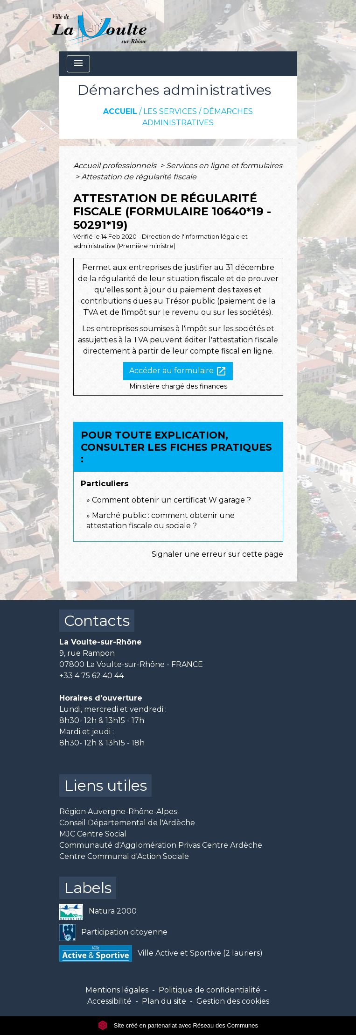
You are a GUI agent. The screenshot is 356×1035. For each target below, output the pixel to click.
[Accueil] (99, 25)
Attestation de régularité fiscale (138, 176)
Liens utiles (105, 785)
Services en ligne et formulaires (224, 165)
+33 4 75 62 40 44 (91, 675)
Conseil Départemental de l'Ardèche (127, 822)
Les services (170, 111)
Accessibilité (109, 1001)
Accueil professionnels (115, 165)
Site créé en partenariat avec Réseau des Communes (178, 1025)
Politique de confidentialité (209, 989)
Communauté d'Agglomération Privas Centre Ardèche (160, 845)
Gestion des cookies (232, 1001)
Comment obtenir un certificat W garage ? (171, 500)
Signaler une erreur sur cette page (217, 554)
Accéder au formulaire (178, 371)
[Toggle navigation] (78, 63)
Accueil (120, 111)
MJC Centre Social (92, 833)
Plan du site (164, 1001)
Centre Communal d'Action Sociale (124, 856)
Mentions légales (116, 989)
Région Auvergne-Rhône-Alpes (118, 811)
